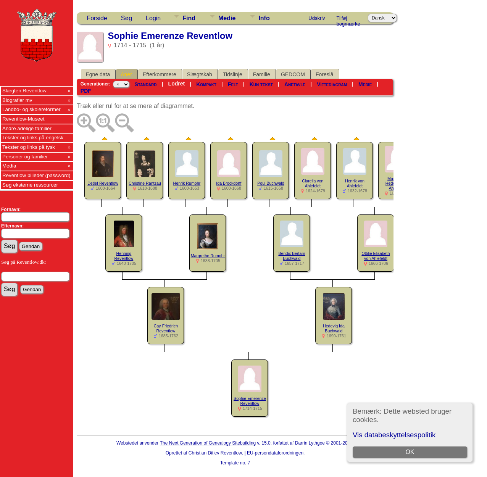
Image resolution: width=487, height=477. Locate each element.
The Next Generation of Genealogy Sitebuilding (208, 443)
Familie (261, 74)
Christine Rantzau (145, 183)
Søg (126, 18)
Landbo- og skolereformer (31, 109)
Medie (226, 18)
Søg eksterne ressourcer (30, 185)
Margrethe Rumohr (208, 255)
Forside (97, 18)
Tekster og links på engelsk (32, 137)
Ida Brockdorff (228, 183)
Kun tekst (261, 84)
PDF (86, 91)
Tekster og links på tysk (28, 147)
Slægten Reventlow (24, 90)
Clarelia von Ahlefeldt (312, 183)
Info (263, 18)
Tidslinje (232, 74)
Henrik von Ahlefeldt (354, 183)
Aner (126, 74)
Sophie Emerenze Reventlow (250, 401)
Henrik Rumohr (187, 183)
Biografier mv (17, 100)
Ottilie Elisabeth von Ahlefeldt (375, 256)
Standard (146, 84)
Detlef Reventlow (102, 183)
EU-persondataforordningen (275, 453)
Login (153, 18)
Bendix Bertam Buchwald (291, 256)
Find (188, 18)
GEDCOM (293, 74)
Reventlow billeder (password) (36, 175)
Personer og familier (25, 157)
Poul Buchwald (270, 183)
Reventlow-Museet (23, 119)
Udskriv (316, 18)
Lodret (176, 84)
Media (9, 166)
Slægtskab (199, 74)
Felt (233, 84)
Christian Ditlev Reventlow (215, 453)
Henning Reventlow (124, 256)
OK (409, 452)
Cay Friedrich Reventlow (166, 328)
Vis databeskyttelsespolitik (394, 435)
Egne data (97, 74)
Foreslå (325, 74)
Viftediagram (332, 84)
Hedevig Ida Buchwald (334, 328)
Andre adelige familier (27, 128)
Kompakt (206, 84)
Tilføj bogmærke (348, 19)
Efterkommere (159, 74)
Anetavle (294, 84)
